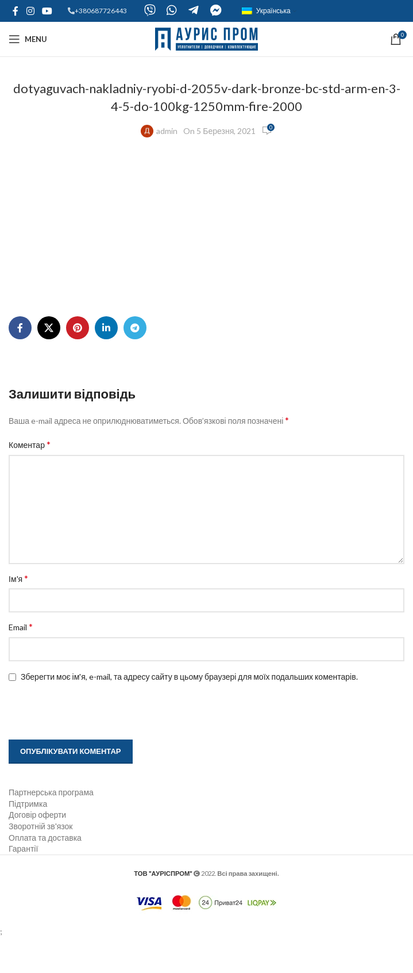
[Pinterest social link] (77, 362)
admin (166, 131)
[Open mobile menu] (28, 39)
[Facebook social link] (15, 11)
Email (21, 661)
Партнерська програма (51, 827)
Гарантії (23, 883)
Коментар (30, 478)
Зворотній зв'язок (40, 860)
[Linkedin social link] (106, 362)
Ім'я (18, 612)
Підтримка (28, 838)
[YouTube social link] (47, 11)
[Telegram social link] (134, 362)
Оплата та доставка (45, 872)
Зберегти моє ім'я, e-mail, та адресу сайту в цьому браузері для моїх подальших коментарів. (189, 711)
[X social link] (48, 362)
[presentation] (81, 746)
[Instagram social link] (30, 11)
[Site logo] (206, 38)
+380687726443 (101, 10)
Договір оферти (37, 849)
